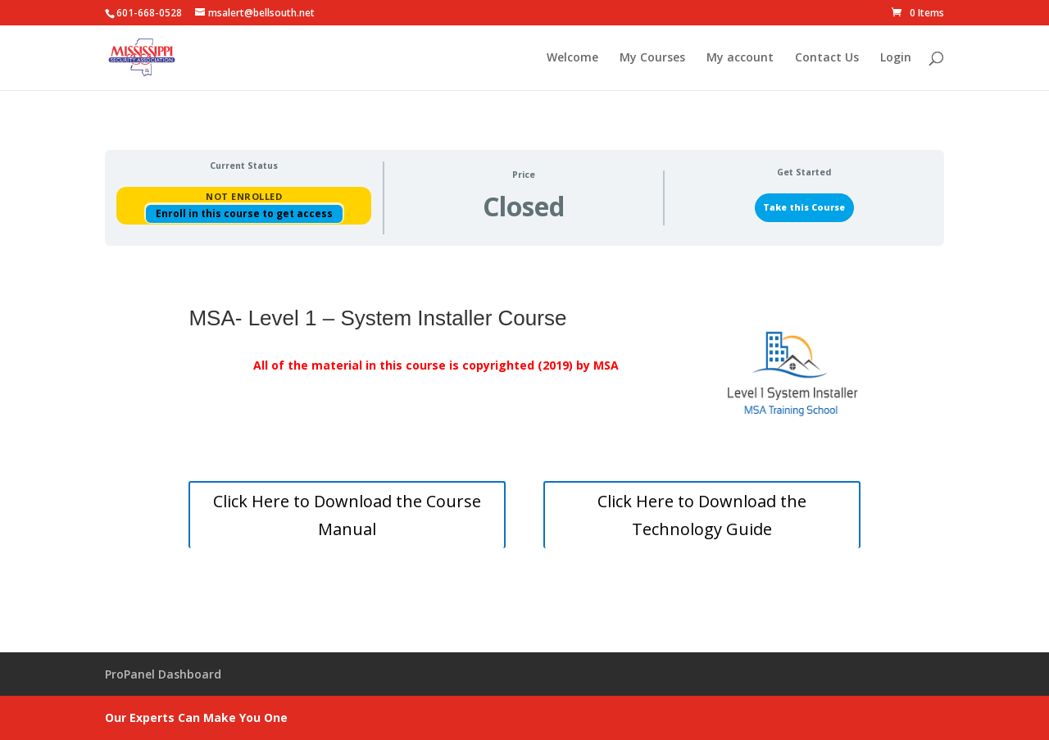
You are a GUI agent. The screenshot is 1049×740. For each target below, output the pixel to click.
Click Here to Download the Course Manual (347, 515)
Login (895, 58)
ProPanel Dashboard (163, 674)
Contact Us (827, 58)
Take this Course (804, 207)
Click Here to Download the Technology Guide (701, 515)
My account (740, 58)
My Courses (652, 58)
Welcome (572, 58)
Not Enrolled (244, 196)
